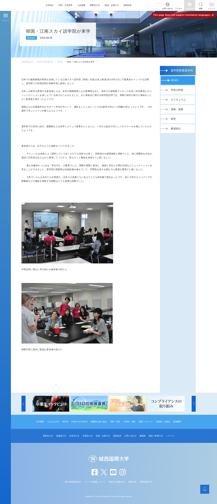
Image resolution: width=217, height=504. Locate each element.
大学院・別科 (129, 421)
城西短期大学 (146, 482)
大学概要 (40, 421)
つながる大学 (53, 421)
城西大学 (132, 482)
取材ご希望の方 (156, 436)
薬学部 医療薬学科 (45, 62)
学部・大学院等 (65, 5)
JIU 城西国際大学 (18, 5)
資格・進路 (177, 109)
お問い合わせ (167, 8)
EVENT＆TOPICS (79, 421)
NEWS (60, 62)
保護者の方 (61, 436)
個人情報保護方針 (73, 482)
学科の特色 (177, 90)
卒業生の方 (88, 436)
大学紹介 (50, 5)
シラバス (170, 436)
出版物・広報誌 (163, 421)
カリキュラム (178, 99)
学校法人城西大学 (117, 482)
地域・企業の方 (112, 5)
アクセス (178, 8)
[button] (23, 404)
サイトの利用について (95, 482)
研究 (173, 119)
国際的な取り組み (99, 421)
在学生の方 (74, 436)
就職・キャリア (146, 421)
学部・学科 (115, 421)
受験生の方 (95, 5)
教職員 (143, 436)
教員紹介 (176, 128)
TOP (204, 490)
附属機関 (177, 421)
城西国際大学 (27, 62)
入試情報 (81, 5)
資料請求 (128, 5)
